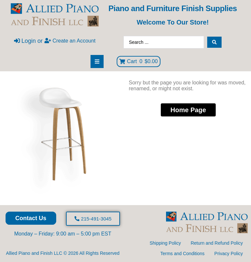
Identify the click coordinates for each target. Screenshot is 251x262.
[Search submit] (214, 42)
